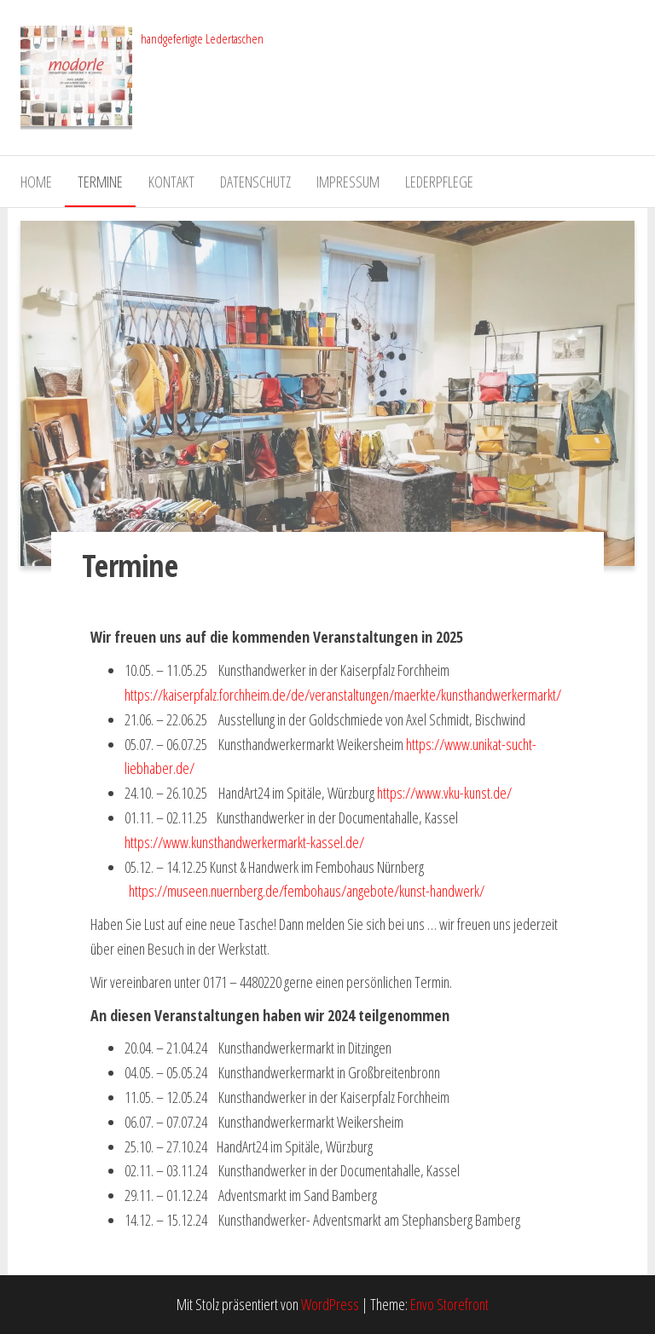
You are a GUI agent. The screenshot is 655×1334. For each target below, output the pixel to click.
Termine (100, 181)
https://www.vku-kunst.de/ (444, 792)
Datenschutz (255, 181)
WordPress (330, 1304)
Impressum (348, 181)
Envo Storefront (449, 1304)
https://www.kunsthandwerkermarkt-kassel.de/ (244, 842)
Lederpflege (439, 181)
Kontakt (171, 181)
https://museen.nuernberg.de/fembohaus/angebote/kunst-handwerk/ (306, 891)
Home (36, 181)
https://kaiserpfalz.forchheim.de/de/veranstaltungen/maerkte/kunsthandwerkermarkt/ (343, 694)
